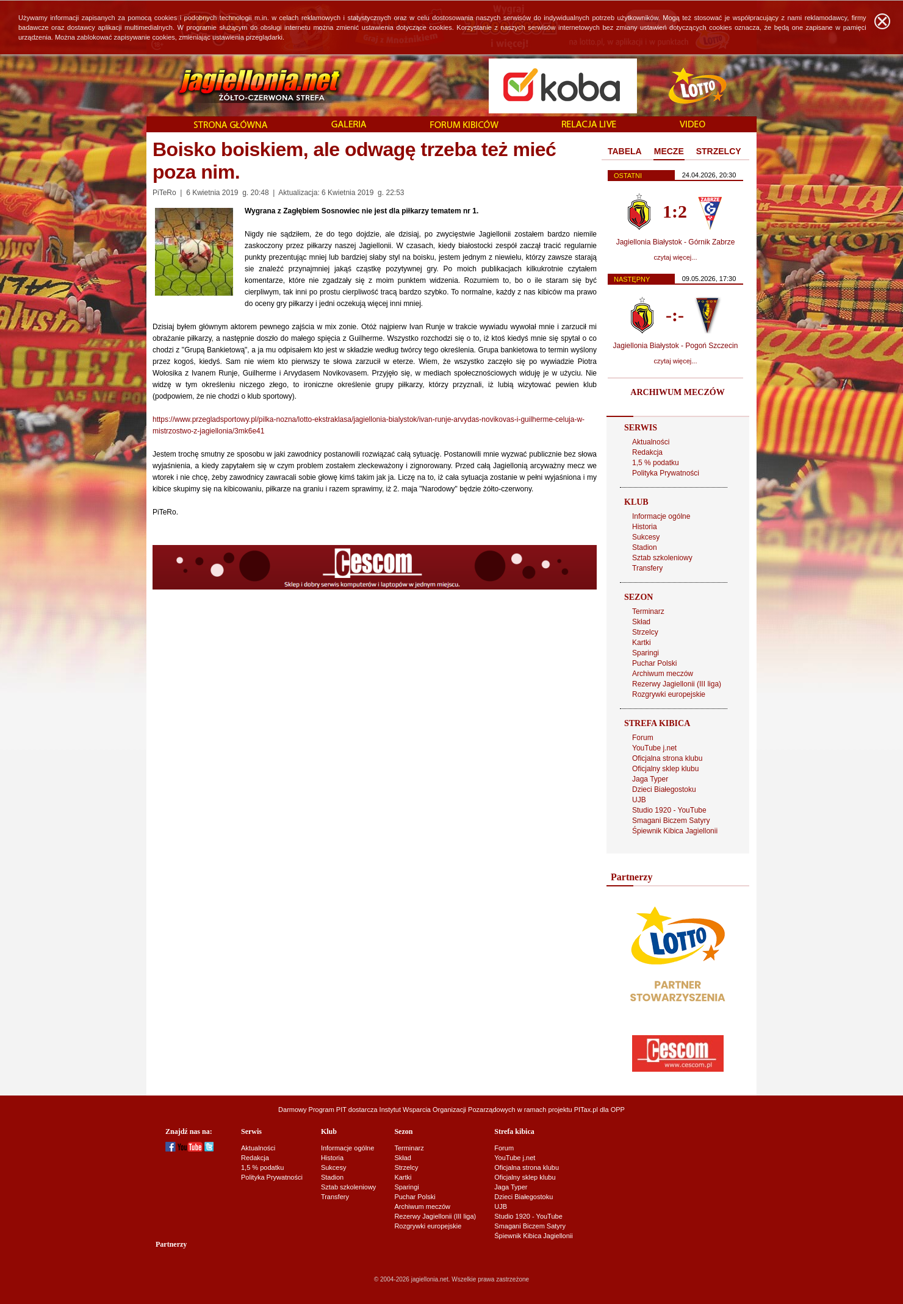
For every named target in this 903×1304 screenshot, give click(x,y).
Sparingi (645, 653)
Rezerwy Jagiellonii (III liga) (676, 684)
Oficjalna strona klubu (667, 758)
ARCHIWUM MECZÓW (677, 392)
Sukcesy (646, 537)
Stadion (644, 547)
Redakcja (647, 452)
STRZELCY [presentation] (718, 151)
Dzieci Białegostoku (664, 789)
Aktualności (650, 442)
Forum (642, 737)
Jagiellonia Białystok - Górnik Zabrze (675, 242)
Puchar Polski (654, 663)
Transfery (647, 568)
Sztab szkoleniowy (662, 558)
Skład (641, 622)
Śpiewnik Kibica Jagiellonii (675, 831)
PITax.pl (586, 1109)
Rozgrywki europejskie (668, 694)
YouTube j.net (654, 748)
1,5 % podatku (655, 462)
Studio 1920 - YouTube (669, 810)
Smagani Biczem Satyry (671, 820)
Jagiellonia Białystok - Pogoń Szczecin (675, 345)
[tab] (624, 151)
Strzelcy (645, 632)
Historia (644, 526)
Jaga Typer (650, 779)
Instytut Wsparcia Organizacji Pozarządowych (448, 1109)
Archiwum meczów (662, 673)
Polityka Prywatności (665, 473)
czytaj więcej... (675, 257)
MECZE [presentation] (669, 151)
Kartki (641, 642)
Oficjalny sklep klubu (665, 768)
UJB (639, 800)
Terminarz (648, 611)
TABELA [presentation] (625, 151)
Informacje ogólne (661, 516)
